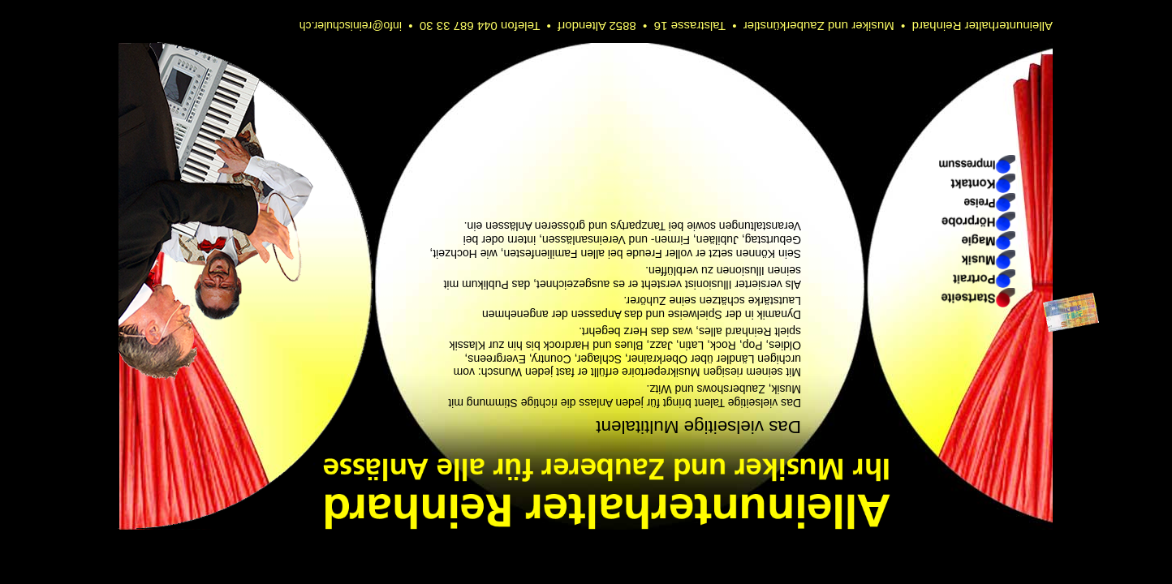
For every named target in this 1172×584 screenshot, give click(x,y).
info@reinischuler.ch (350, 25)
